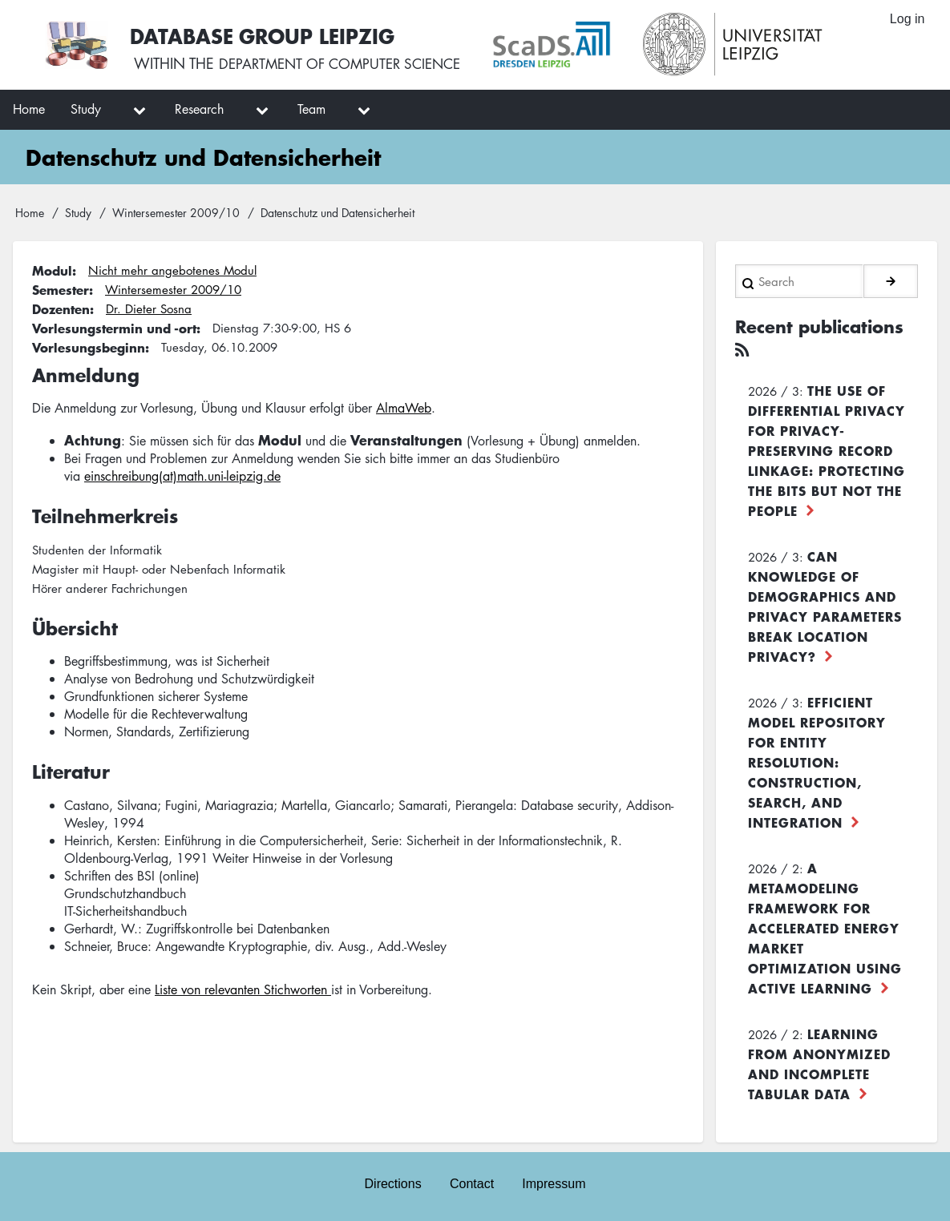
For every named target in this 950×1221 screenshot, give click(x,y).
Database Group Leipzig (266, 35)
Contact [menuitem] (472, 1182)
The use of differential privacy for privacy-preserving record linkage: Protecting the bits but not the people (826, 448)
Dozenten (61, 308)
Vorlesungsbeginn (88, 347)
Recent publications (825, 325)
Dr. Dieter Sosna (149, 308)
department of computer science (348, 64)
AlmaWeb (403, 408)
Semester (60, 289)
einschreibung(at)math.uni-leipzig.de (182, 476)
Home (29, 212)
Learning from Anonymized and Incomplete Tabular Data (819, 1061)
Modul (52, 270)
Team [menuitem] (311, 109)
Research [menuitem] (199, 109)
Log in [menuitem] (906, 19)
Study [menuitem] (86, 109)
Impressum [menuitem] (554, 1182)
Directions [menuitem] (392, 1182)
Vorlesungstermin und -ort (114, 327)
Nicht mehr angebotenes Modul (172, 270)
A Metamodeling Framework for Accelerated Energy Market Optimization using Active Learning (825, 925)
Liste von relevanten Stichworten (243, 989)
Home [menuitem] (29, 109)
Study (78, 212)
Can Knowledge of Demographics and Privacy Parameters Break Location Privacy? (825, 603)
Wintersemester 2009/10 (176, 212)
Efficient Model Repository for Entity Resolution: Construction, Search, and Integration (817, 759)
